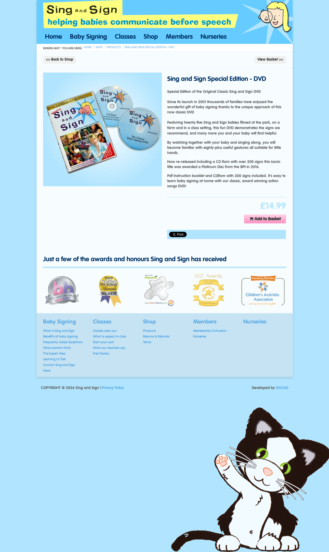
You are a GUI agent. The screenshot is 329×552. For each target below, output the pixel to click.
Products (149, 330)
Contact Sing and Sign (59, 365)
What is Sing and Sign (59, 330)
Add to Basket (265, 219)
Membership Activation (210, 330)
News (47, 370)
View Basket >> (270, 59)
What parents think (57, 348)
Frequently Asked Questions (63, 342)
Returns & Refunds (156, 336)
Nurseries (214, 37)
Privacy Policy (113, 388)
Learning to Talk (54, 359)
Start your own (103, 342)
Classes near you (105, 330)
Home (53, 37)
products (114, 47)
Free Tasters (101, 353)
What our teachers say (109, 348)
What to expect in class (109, 336)
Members (179, 37)
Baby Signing (88, 37)
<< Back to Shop (59, 59)
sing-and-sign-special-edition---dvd (149, 47)
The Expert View (54, 353)
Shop (151, 37)
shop (99, 47)
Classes (125, 37)
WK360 (282, 388)
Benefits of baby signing (60, 336)
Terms (147, 342)
